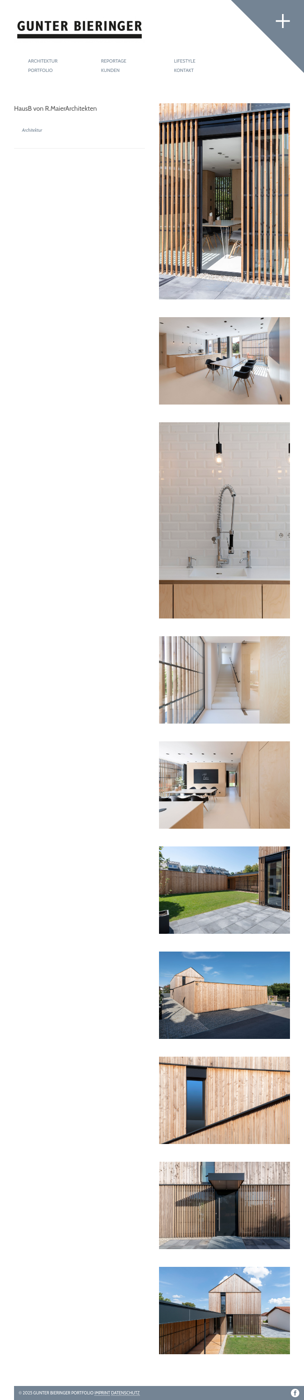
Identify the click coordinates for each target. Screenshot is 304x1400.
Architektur (43, 61)
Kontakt (184, 70)
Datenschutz (125, 1392)
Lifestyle (184, 61)
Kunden (110, 70)
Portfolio (40, 70)
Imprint (102, 1392)
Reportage (113, 61)
